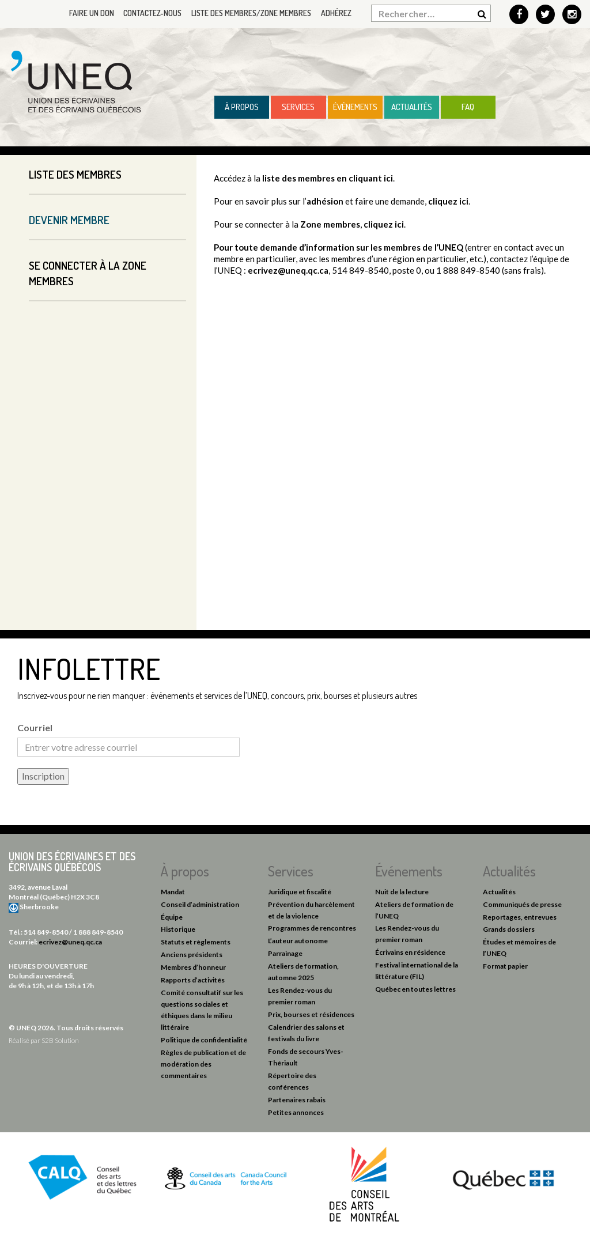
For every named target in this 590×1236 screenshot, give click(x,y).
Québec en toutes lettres (415, 989)
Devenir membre (69, 220)
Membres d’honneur (193, 967)
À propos (242, 106)
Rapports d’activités (193, 980)
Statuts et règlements (195, 942)
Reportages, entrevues (520, 917)
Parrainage (285, 953)
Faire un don (84, 13)
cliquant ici (371, 178)
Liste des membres (75, 174)
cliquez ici (448, 201)
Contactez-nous (147, 13)
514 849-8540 (46, 932)
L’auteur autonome (298, 940)
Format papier (505, 966)
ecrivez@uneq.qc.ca (288, 270)
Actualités (411, 106)
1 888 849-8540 (98, 932)
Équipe (172, 917)
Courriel (34, 727)
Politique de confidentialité (204, 1039)
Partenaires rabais (297, 1099)
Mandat (173, 891)
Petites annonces (296, 1112)
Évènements (355, 106)
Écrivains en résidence (410, 952)
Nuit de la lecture (402, 891)
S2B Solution (60, 1040)
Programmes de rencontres (312, 928)
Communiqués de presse (522, 904)
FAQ (468, 106)
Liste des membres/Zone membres (249, 13)
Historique (178, 929)
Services (298, 106)
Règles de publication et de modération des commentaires (203, 1064)
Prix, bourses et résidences (311, 1014)
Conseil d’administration (200, 904)
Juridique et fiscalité (299, 891)
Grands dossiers (509, 929)
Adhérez (335, 13)
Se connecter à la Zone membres (87, 273)
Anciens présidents (191, 954)
